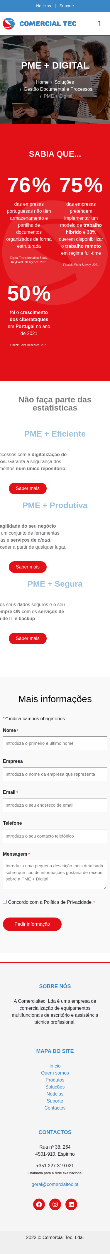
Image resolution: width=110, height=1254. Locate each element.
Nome (10, 731)
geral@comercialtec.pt (55, 1184)
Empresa (13, 761)
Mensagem (16, 854)
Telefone (12, 823)
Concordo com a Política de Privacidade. (51, 903)
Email (10, 793)
